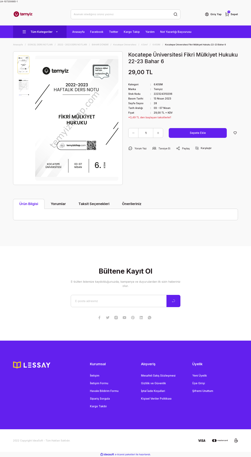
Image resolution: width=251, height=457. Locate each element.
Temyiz (158, 89)
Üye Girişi (198, 383)
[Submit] (173, 301)
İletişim (94, 375)
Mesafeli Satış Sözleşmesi (158, 375)
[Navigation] (40, 31)
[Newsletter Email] (125, 301)
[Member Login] (213, 14)
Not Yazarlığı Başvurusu (175, 32)
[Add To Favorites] (235, 133)
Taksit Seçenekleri (93, 204)
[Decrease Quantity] (133, 133)
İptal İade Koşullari (153, 391)
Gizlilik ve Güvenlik (153, 383)
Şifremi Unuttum (202, 391)
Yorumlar (58, 204)
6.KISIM (158, 84)
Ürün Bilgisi (28, 204)
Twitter (113, 32)
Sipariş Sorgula (100, 398)
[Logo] (23, 14)
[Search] (125, 14)
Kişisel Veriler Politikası (156, 398)
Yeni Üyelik (199, 375)
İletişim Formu (99, 383)
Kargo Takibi (98, 406)
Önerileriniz (131, 204)
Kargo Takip (132, 32)
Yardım (150, 32)
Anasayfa (78, 32)
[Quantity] (145, 133)
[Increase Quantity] (158, 133)
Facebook (96, 32)
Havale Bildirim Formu (104, 391)
